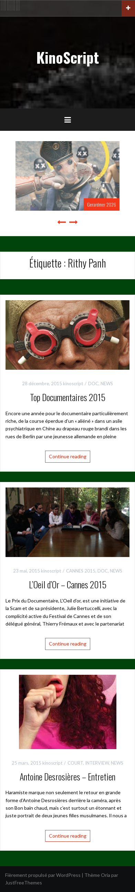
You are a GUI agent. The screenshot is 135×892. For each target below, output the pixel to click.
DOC (93, 383)
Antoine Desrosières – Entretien (67, 776)
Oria (105, 875)
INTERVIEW (97, 763)
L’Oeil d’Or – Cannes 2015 (67, 584)
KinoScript (67, 57)
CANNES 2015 (80, 571)
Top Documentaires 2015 (67, 397)
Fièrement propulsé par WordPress (43, 875)
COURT (75, 763)
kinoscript (73, 383)
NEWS (107, 383)
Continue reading (67, 456)
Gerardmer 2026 (101, 204)
